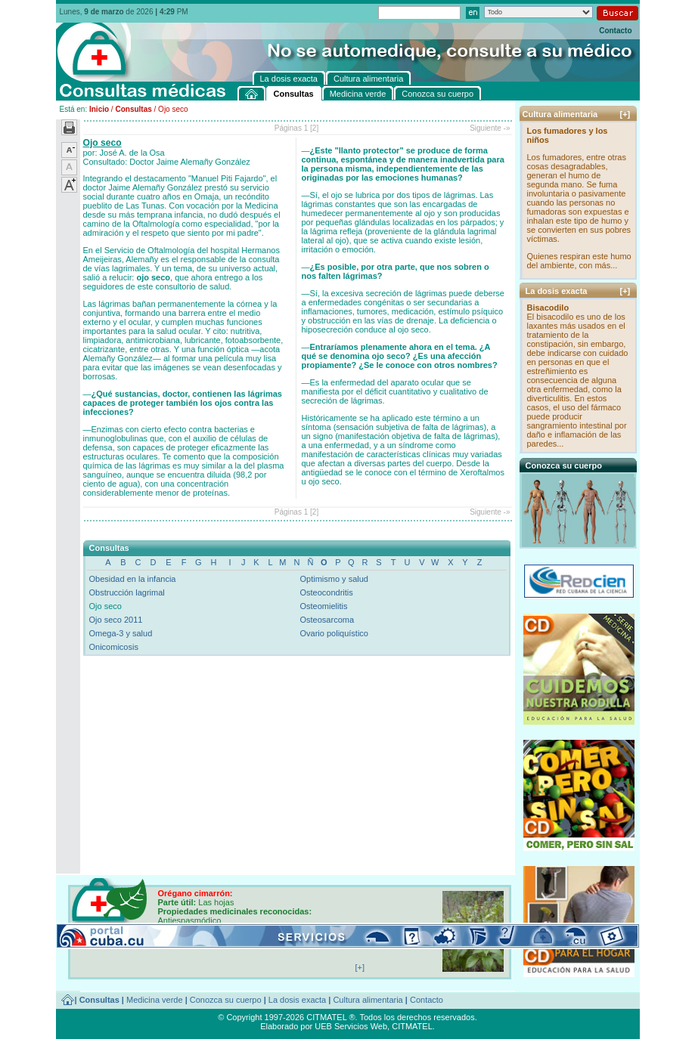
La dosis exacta (297, 999)
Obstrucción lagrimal (127, 592)
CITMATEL (412, 1026)
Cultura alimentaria (367, 999)
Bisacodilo (548, 307)
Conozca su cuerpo (226, 999)
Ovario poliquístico (334, 633)
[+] (625, 114)
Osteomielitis (324, 606)
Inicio (99, 109)
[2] (314, 128)
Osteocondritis (326, 592)
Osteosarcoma (327, 619)
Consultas (133, 109)
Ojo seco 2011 (116, 619)
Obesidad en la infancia (132, 578)
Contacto (615, 30)
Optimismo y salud (334, 578)
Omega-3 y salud (121, 633)
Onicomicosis (113, 646)
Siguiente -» (490, 128)
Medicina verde (154, 999)
